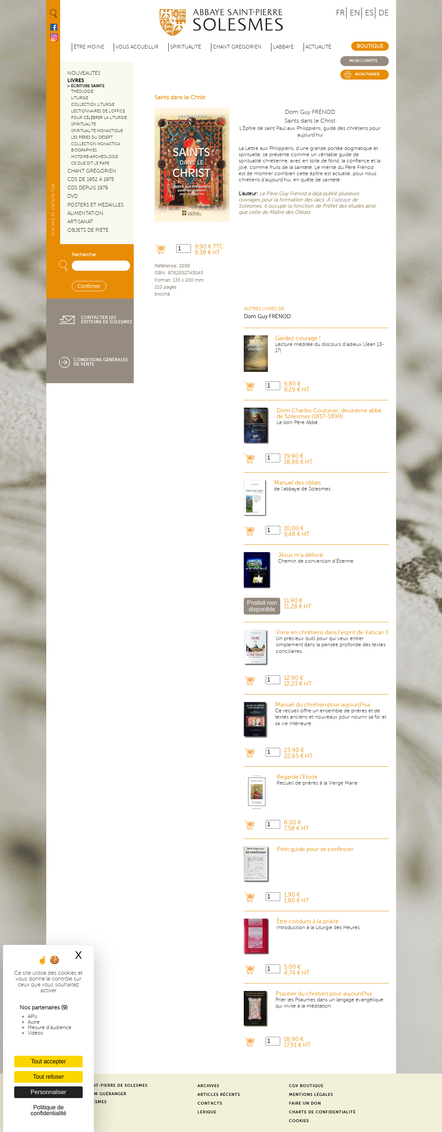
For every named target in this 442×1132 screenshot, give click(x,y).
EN (355, 13)
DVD (72, 196)
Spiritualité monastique (97, 130)
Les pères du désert (92, 137)
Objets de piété (88, 230)
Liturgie (79, 98)
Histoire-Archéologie (94, 156)
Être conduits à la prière (308, 921)
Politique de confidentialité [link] (48, 1110)
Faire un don (305, 1103)
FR (340, 13)
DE (384, 13)
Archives (208, 1085)
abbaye (342, 200)
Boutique (370, 46)
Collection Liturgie (92, 104)
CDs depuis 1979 (87, 187)
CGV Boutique (306, 1085)
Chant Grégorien (91, 171)
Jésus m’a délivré (300, 555)
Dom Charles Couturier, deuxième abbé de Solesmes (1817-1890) (329, 413)
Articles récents (218, 1094)
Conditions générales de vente (101, 362)
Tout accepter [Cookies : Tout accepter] (48, 1061)
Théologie (82, 91)
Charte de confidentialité (322, 1112)
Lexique (206, 1112)
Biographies (84, 150)
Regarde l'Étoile (297, 777)
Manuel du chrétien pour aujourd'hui (322, 705)
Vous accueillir (137, 47)
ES (369, 13)
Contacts (209, 1103)
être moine (89, 47)
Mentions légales (311, 1094)
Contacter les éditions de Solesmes (106, 319)
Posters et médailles (95, 205)
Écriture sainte (88, 86)
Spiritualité (185, 47)
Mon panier (367, 74)
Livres (75, 80)
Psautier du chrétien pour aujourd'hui (323, 994)
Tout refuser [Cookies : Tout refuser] (48, 1077)
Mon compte (363, 60)
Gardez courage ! (298, 338)
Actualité (318, 47)
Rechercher (84, 254)
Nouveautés (83, 73)
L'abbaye (283, 47)
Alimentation (85, 213)
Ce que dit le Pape (90, 163)
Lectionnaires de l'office (98, 111)
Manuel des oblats (297, 483)
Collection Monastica (95, 144)
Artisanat (80, 221)
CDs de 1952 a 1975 (90, 179)
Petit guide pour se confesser (315, 849)
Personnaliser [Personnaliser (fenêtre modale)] (48, 1092)
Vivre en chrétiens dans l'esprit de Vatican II (332, 632)
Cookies (299, 1120)
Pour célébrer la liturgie (99, 117)
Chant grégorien (237, 47)
